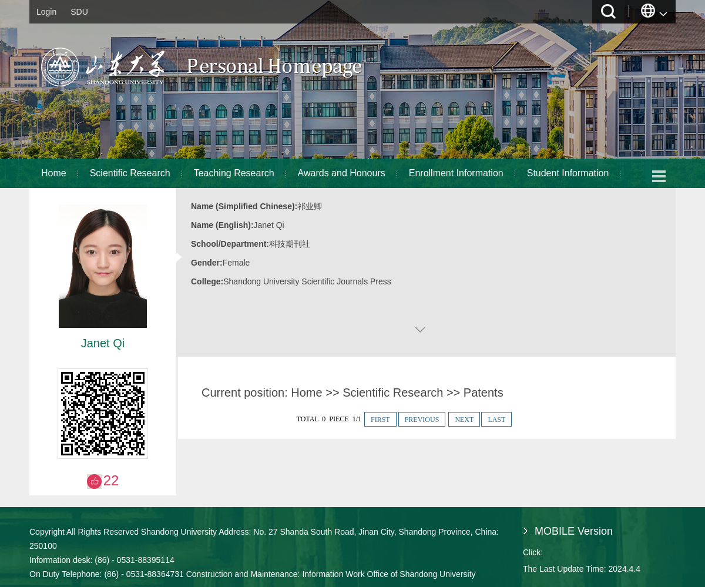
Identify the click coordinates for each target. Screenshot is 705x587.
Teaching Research (234, 173)
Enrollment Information (456, 173)
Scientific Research (130, 173)
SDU (79, 11)
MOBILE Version (574, 531)
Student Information (568, 173)
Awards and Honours (341, 173)
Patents (483, 392)
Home (53, 173)
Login (46, 11)
